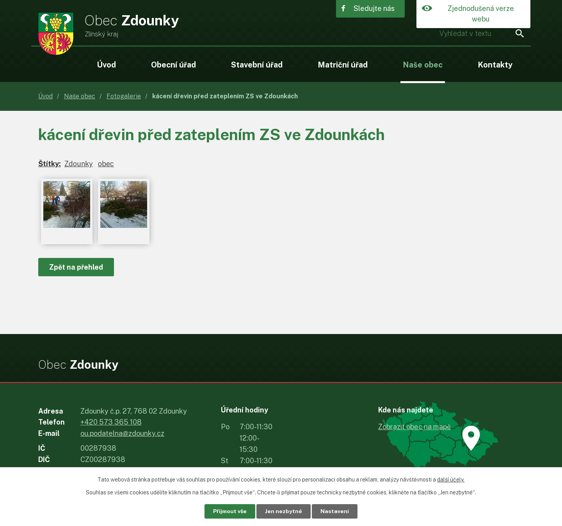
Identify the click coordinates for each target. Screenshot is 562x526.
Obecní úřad (173, 64)
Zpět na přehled (76, 267)
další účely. (450, 479)
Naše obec (423, 64)
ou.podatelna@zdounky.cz (122, 433)
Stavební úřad (257, 64)
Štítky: (49, 164)
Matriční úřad (343, 64)
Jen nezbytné (283, 511)
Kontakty (495, 64)
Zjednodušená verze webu (481, 14)
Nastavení (335, 511)
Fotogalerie (124, 96)
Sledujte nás (374, 9)
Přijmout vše (230, 511)
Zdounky (78, 164)
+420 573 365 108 (111, 422)
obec (106, 164)
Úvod (106, 64)
